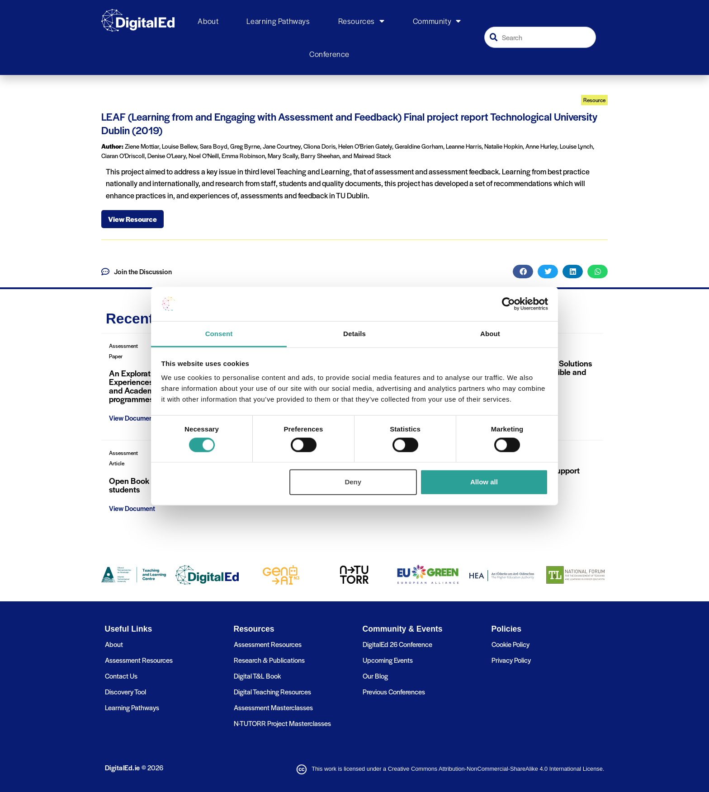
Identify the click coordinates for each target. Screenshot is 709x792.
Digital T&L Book (257, 675)
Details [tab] (354, 333)
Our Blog (375, 675)
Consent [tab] (219, 333)
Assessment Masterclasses (273, 707)
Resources (361, 21)
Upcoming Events (388, 660)
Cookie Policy (510, 644)
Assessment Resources (139, 660)
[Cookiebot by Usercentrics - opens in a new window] (508, 304)
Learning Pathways (278, 20)
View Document (132, 417)
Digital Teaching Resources (272, 691)
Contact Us (121, 675)
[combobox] (540, 37)
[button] (523, 271)
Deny (353, 482)
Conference (329, 53)
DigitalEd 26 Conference (397, 644)
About (208, 20)
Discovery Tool (125, 691)
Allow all (484, 482)
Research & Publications (269, 660)
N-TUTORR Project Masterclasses (282, 723)
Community (437, 21)
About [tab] (490, 333)
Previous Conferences (394, 691)
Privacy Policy (511, 660)
